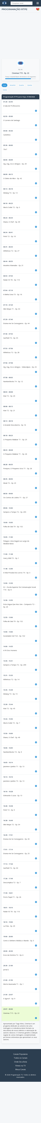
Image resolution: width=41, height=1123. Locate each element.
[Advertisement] (20, 35)
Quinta (29, 85)
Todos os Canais (20, 1058)
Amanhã (12, 85)
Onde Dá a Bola (20, 1062)
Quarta (21, 85)
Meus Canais (20, 1069)
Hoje (4, 85)
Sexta (5, 90)
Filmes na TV (20, 1065)
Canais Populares (20, 1054)
